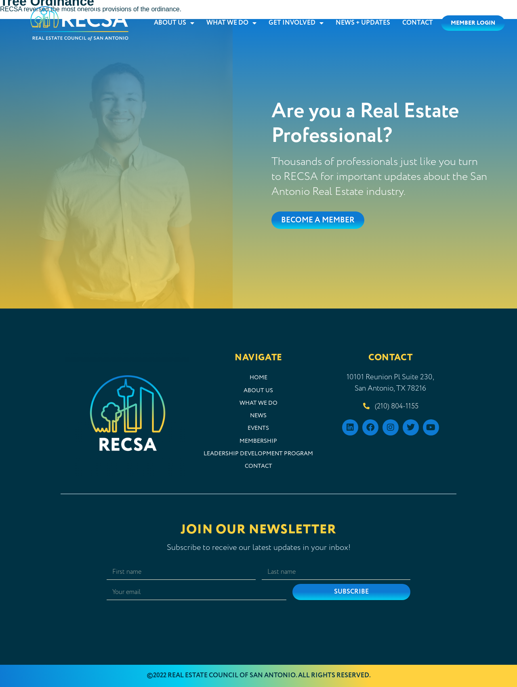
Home (258, 378)
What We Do (231, 23)
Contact (417, 22)
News (258, 416)
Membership (258, 441)
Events (258, 428)
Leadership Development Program (258, 454)
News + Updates (363, 22)
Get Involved (296, 23)
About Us (174, 23)
